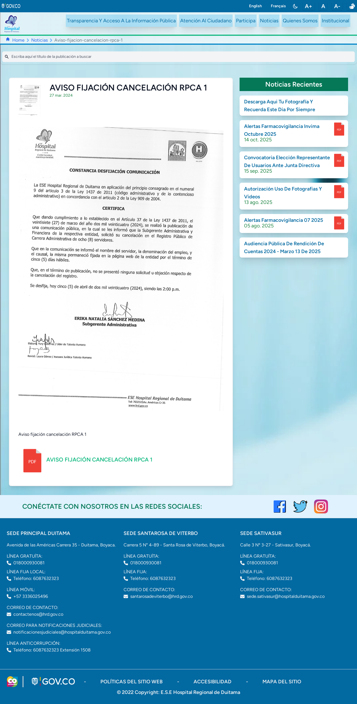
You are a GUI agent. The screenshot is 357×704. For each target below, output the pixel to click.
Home (18, 40)
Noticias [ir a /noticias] (269, 21)
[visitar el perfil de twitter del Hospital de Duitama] (300, 506)
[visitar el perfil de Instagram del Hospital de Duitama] (321, 506)
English (255, 6)
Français (278, 6)
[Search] (178, 56)
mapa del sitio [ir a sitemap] (281, 682)
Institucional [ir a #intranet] (335, 21)
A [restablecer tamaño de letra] (323, 6)
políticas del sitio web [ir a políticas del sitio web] (132, 682)
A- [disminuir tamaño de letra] (337, 6)
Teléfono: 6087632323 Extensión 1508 (52, 650)
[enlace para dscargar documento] (339, 129)
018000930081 (29, 562)
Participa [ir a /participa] (245, 21)
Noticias (39, 40)
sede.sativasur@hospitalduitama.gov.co (286, 596)
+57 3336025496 (30, 596)
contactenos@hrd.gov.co (38, 614)
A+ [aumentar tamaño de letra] (308, 6)
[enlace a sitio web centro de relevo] (352, 6)
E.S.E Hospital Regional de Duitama (200, 692)
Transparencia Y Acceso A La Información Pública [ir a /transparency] (121, 21)
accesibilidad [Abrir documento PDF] (213, 682)
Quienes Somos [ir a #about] (300, 21)
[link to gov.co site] (11, 6)
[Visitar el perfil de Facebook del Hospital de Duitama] (280, 506)
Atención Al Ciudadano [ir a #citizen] (205, 21)
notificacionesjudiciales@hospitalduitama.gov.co (62, 632)
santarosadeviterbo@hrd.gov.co (161, 596)
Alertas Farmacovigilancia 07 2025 (283, 220)
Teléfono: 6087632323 (36, 578)
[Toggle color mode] (295, 6)
